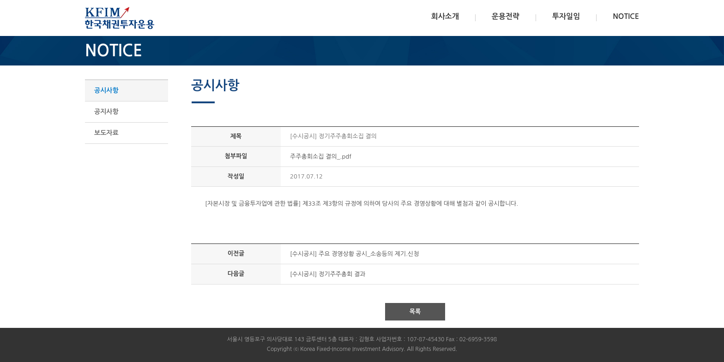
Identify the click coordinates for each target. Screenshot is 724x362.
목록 (415, 312)
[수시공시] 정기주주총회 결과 (327, 274)
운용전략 (505, 16)
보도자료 (106, 133)
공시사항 (106, 90)
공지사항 (106, 111)
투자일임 (566, 16)
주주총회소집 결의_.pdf (320, 157)
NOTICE (626, 16)
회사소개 (445, 16)
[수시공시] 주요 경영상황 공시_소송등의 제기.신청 (354, 254)
